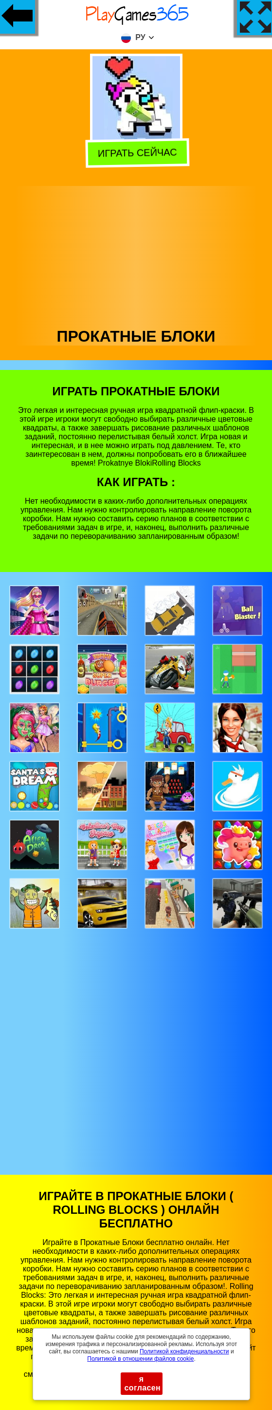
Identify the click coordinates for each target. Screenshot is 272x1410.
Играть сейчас (136, 152)
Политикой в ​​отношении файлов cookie (140, 1358)
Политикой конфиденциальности (184, 1351)
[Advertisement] (136, 254)
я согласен (143, 1383)
